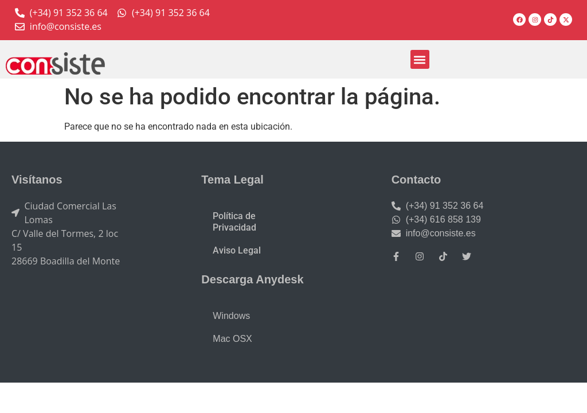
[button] (419, 59)
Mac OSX (232, 339)
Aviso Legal (237, 250)
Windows (231, 316)
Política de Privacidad (234, 222)
